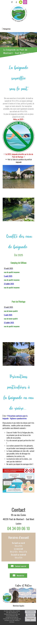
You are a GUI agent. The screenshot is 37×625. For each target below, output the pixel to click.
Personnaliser (30, 619)
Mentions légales (18, 605)
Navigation (6, 29)
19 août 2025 (8, 268)
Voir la (20, 160)
